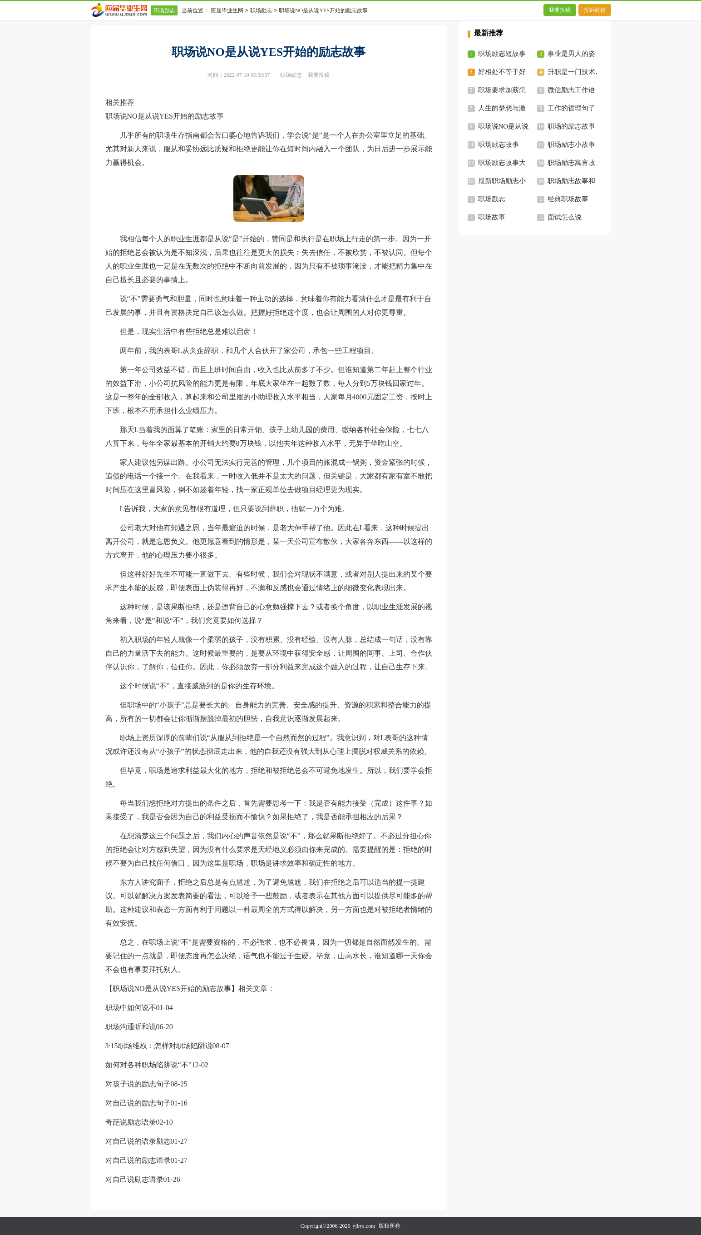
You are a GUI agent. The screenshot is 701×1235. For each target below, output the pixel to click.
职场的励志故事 (571, 126)
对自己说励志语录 (134, 1179)
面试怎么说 (565, 217)
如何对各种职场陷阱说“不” (148, 1065)
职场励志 (164, 10)
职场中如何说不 (130, 1007)
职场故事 (491, 217)
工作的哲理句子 (571, 108)
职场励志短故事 (502, 53)
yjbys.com (364, 1226)
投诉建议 (595, 10)
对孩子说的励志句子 (138, 1084)
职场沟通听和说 (130, 1027)
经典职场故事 (568, 199)
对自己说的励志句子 (138, 1103)
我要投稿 (560, 10)
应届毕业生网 (227, 10)
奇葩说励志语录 (130, 1122)
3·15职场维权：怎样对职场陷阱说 (158, 1046)
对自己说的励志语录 (138, 1160)
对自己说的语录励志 (138, 1141)
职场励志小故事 (571, 144)
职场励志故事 (498, 144)
